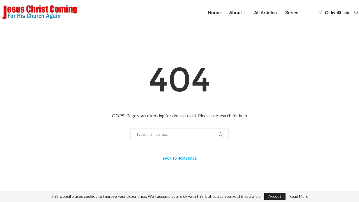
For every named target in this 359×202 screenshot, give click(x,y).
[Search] (356, 12)
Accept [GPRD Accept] (274, 196)
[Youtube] (339, 12)
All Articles (265, 12)
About (235, 12)
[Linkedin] (333, 12)
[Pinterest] (326, 12)
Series (291, 12)
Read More (298, 196)
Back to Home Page (180, 158)
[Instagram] (320, 12)
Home (214, 12)
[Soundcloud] (346, 12)
